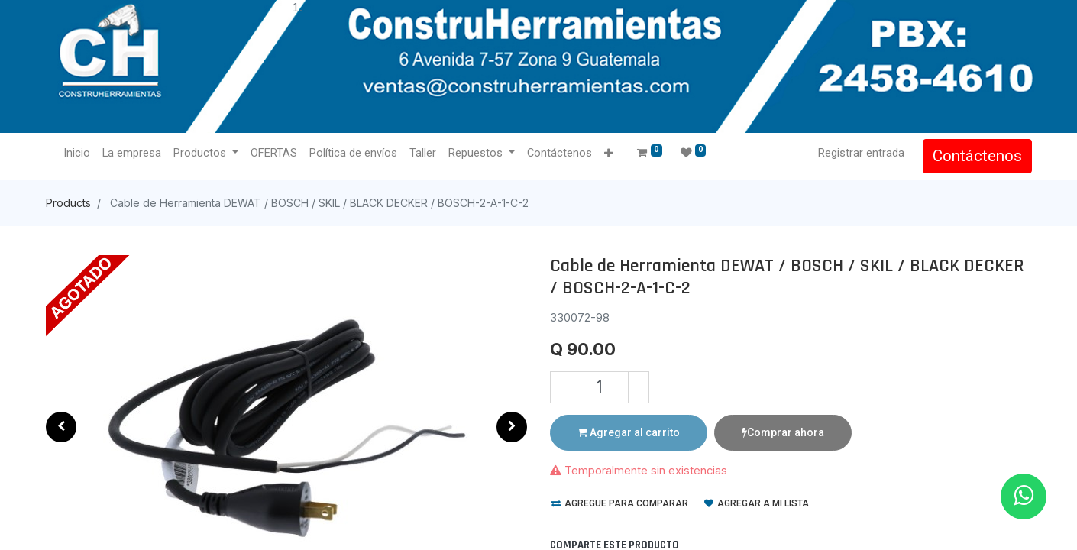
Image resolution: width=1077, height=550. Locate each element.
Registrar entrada (860, 153)
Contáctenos (976, 156)
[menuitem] (77, 153)
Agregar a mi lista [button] (756, 503)
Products (68, 202)
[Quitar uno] (561, 387)
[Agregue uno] (638, 387)
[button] (608, 154)
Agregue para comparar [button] (619, 503)
